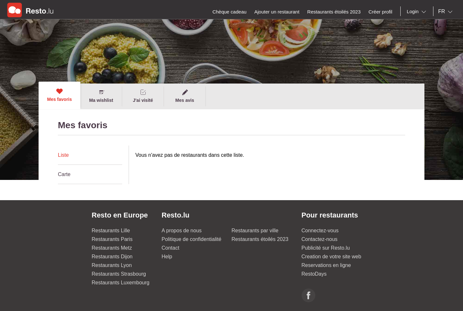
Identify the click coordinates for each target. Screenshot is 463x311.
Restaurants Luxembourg (121, 282)
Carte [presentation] (64, 174)
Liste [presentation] (63, 155)
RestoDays (314, 274)
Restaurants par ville (255, 230)
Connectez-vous (320, 230)
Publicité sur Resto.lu (326, 248)
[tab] (90, 155)
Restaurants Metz (112, 248)
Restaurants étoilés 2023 (260, 239)
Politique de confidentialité (192, 239)
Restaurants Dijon (112, 256)
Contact (170, 248)
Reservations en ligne (326, 265)
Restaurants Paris (112, 239)
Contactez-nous (320, 239)
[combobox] (418, 12)
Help (167, 256)
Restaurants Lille (111, 230)
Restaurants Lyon (112, 265)
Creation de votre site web (331, 256)
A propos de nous (182, 230)
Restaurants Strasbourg (119, 274)
